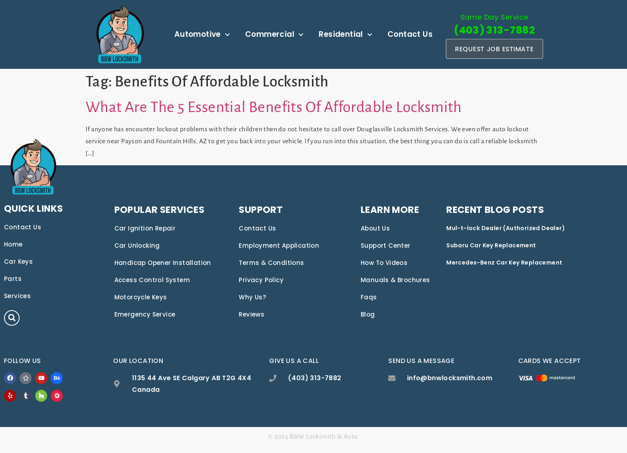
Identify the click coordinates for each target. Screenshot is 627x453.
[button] (12, 318)
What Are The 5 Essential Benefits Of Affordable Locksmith (274, 107)
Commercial (274, 34)
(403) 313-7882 (494, 30)
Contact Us (410, 34)
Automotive (202, 34)
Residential (345, 34)
